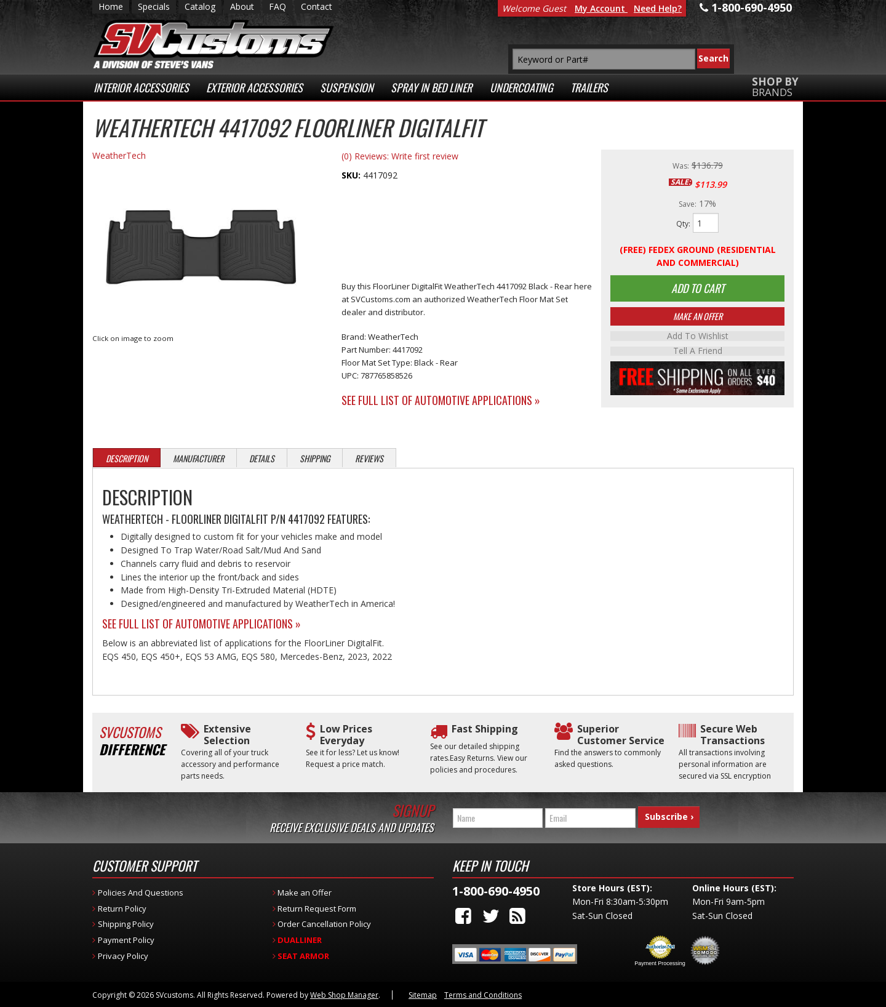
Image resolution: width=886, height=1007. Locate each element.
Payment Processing (659, 963)
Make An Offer (697, 317)
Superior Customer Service (620, 735)
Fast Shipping (485, 729)
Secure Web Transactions (732, 735)
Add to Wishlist (697, 338)
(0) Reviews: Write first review (399, 156)
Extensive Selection (227, 735)
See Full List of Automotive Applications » (440, 400)
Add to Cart (697, 289)
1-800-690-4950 (496, 891)
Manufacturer (198, 458)
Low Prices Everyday (346, 735)
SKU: (352, 175)
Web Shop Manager (344, 995)
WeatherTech (119, 155)
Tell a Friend (697, 352)
